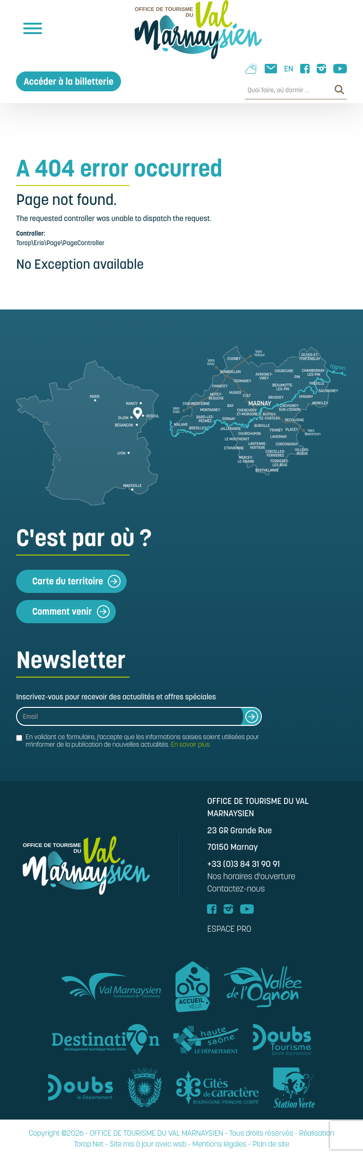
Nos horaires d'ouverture (251, 876)
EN (288, 68)
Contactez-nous (236, 888)
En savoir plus (190, 744)
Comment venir (70, 611)
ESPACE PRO (229, 929)
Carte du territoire (76, 581)
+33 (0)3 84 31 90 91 (243, 864)
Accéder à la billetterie (68, 81)
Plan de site (270, 1144)
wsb (179, 1144)
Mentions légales (219, 1144)
